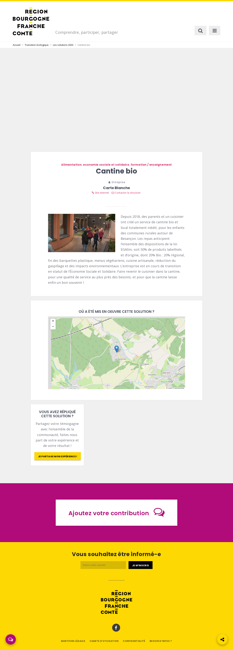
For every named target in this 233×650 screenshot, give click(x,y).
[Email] (103, 565)
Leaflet (169, 388)
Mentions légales (73, 641)
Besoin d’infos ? (161, 641)
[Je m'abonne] (141, 565)
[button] (116, 349)
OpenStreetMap (179, 388)
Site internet (100, 192)
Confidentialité (134, 641)
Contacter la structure (126, 192)
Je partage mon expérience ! (57, 456)
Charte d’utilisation (104, 641)
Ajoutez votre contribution (116, 511)
